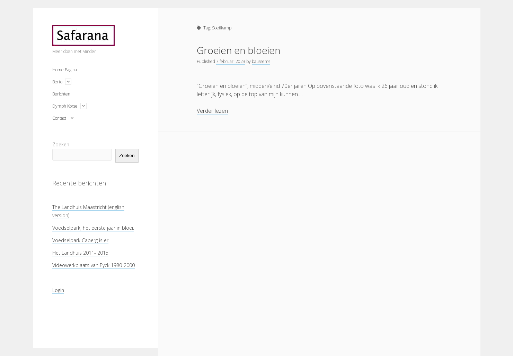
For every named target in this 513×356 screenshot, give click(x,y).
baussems (261, 61)
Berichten (61, 94)
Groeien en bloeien (238, 50)
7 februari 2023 (230, 61)
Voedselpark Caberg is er (80, 240)
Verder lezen (212, 111)
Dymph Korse (65, 106)
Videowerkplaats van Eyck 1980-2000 (93, 265)
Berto (57, 82)
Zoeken (60, 144)
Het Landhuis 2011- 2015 (80, 252)
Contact (59, 118)
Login (58, 290)
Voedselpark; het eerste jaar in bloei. (93, 228)
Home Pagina (64, 70)
